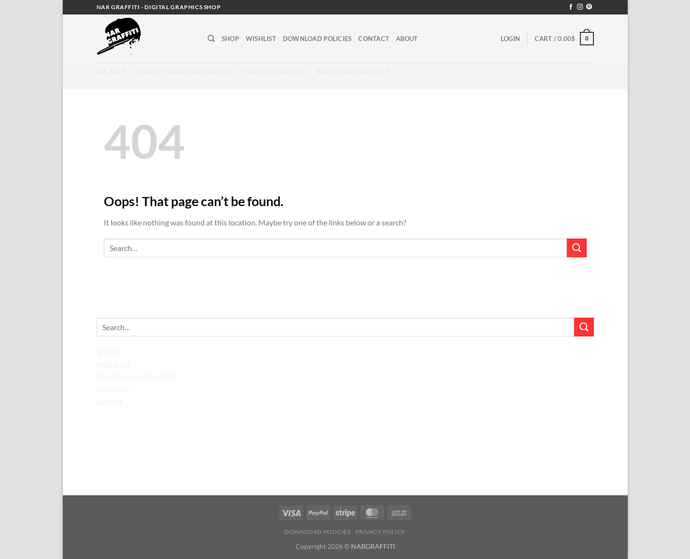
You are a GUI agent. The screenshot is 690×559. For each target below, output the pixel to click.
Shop (230, 38)
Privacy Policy (380, 531)
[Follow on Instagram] (580, 7)
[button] (510, 38)
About (407, 38)
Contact (373, 38)
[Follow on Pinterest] (589, 7)
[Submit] (576, 247)
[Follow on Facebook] (571, 7)
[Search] (211, 38)
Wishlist (261, 38)
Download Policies (317, 38)
